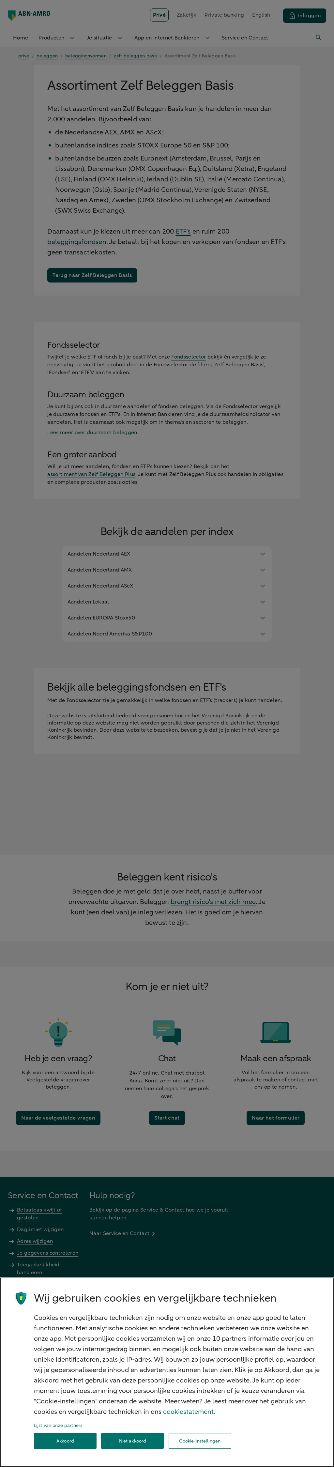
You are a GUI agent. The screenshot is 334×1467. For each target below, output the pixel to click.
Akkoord (65, 1441)
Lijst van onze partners (58, 1425)
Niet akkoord (132, 1441)
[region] (167, 1372)
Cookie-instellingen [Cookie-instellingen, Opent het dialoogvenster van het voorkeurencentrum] (199, 1441)
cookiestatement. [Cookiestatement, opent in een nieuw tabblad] (189, 1411)
